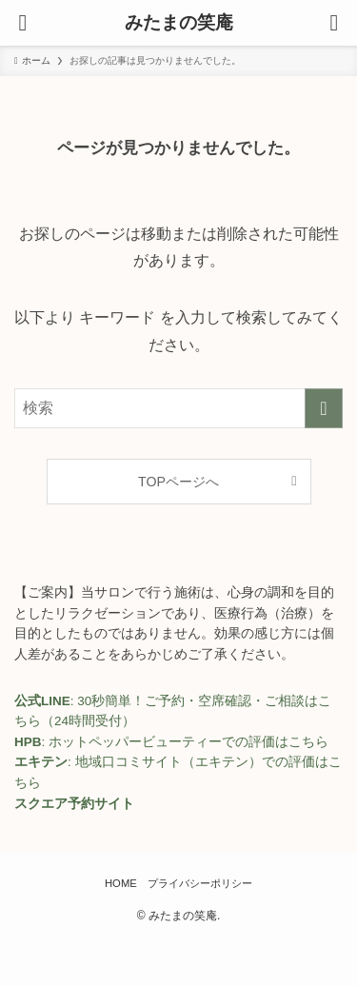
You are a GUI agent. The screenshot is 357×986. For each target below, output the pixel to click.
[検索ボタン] (334, 23)
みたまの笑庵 (179, 23)
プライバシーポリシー (200, 883)
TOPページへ (178, 481)
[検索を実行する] (324, 408)
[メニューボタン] (23, 23)
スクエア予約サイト (74, 804)
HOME (121, 883)
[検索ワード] (178, 408)
